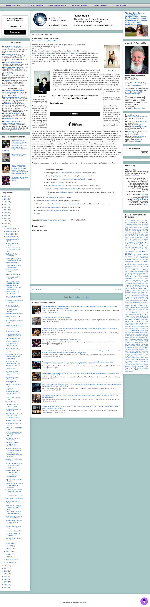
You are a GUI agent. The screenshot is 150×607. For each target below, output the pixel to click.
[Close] (103, 91)
